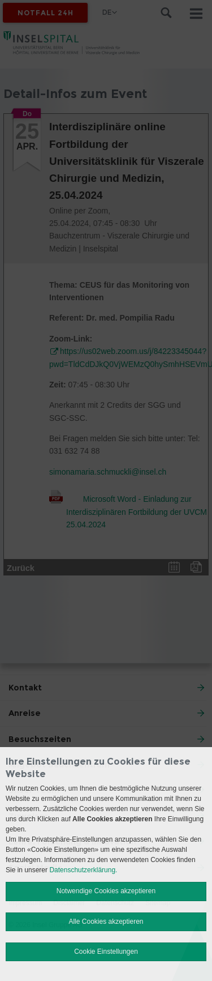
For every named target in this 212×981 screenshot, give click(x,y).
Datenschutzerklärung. (83, 870)
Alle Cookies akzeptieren (105, 921)
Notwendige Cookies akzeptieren (106, 891)
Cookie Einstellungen (106, 952)
